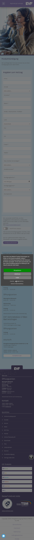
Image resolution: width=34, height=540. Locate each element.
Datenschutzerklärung (19, 283)
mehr (17, 277)
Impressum (13, 283)
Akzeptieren (17, 270)
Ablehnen (17, 274)
